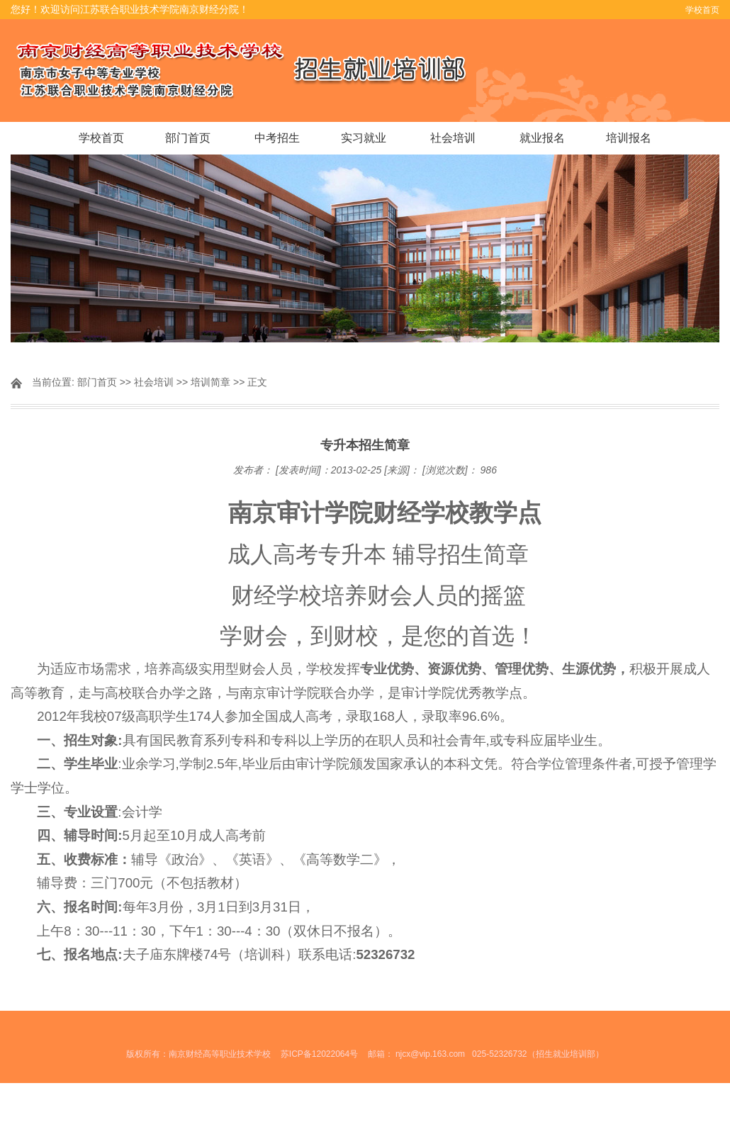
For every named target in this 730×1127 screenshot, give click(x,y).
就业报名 (542, 138)
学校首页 (702, 10)
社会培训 (453, 138)
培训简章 (210, 382)
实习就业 (363, 138)
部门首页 (187, 138)
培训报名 (628, 138)
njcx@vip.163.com (430, 1054)
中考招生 (277, 138)
